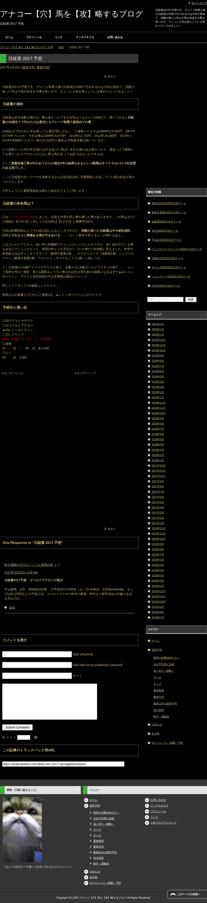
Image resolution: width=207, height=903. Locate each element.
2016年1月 (158, 586)
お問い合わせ (115, 37)
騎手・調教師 (161, 716)
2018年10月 (159, 413)
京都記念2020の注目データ (168, 258)
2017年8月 (158, 486)
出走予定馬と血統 (163, 664)
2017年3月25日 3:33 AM (21, 572)
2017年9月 (158, 481)
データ (157, 677)
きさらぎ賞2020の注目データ (169, 267)
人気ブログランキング (163, 822)
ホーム (9, 37)
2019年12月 (159, 339)
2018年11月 (159, 408)
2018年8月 (158, 423)
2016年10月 (159, 538)
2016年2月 (158, 580)
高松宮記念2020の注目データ (169, 203)
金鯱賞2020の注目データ (166, 221)
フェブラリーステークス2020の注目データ (177, 249)
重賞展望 (158, 690)
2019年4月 (158, 381)
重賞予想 (43, 67)
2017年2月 (158, 517)
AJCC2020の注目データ (166, 285)
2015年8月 (158, 612)
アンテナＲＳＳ (85, 37)
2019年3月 (158, 387)
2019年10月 (159, 350)
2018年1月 (158, 460)
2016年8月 (158, 549)
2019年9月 (158, 355)
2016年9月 (158, 544)
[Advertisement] (32, 403)
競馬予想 (29, 67)
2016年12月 (159, 528)
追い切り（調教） (163, 670)
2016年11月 (159, 533)
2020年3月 (158, 324)
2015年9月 (158, 606)
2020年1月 (158, 334)
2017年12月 (159, 465)
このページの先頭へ (188, 894)
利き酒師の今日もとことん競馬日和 (28, 565)
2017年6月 (158, 497)
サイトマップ (199, 3)
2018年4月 (158, 444)
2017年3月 (158, 512)
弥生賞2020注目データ (165, 230)
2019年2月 (158, 392)
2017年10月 (159, 476)
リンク (59, 37)
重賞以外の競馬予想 (165, 703)
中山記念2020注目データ (166, 240)
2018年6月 (158, 434)
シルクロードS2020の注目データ (171, 276)
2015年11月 (159, 596)
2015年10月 (159, 601)
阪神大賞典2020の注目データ (169, 212)
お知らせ (157, 724)
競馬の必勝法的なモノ (166, 657)
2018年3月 (158, 449)
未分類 (155, 733)
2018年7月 (158, 428)
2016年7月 (158, 554)
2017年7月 (158, 491)
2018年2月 (158, 455)
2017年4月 (158, 507)
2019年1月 (158, 397)
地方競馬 (158, 710)
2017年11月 (159, 470)
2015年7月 (158, 617)
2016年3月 (158, 575)
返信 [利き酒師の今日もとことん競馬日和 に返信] (12, 607)
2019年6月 (158, 371)
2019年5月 (158, 376)
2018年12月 (159, 402)
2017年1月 (158, 523)
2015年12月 (159, 591)
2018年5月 (158, 439)
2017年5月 (158, 502)
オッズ (157, 683)
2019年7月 (158, 366)
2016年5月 (158, 565)
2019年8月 (158, 360)
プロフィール (34, 37)
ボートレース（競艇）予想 (167, 742)
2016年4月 (158, 570)
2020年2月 (158, 329)
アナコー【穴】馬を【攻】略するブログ (71, 13)
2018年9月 (158, 418)
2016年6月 (158, 559)
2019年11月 (159, 345)
